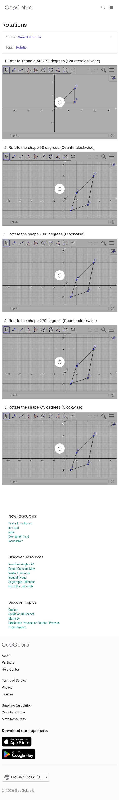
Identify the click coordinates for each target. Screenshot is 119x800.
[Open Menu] (111, 7)
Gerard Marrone (29, 37)
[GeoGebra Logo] (18, 7)
